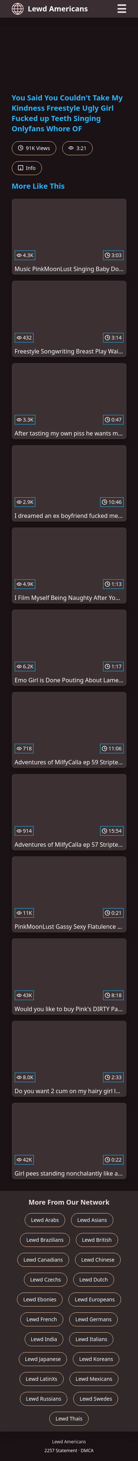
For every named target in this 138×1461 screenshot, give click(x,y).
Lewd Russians (43, 1398)
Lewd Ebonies (39, 1299)
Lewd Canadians (43, 1259)
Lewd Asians (92, 1219)
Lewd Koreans (96, 1358)
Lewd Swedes (95, 1398)
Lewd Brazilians (44, 1239)
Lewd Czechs (45, 1279)
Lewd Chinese (97, 1259)
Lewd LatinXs (41, 1378)
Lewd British (97, 1239)
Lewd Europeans (94, 1299)
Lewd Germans (93, 1319)
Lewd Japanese (43, 1358)
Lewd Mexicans (94, 1378)
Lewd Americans (50, 9)
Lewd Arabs (45, 1219)
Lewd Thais (69, 1418)
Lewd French (41, 1319)
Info (27, 167)
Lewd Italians (91, 1339)
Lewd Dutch (93, 1279)
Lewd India (44, 1339)
